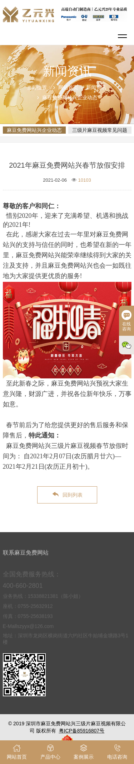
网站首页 (68, 87)
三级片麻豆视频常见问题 (99, 130)
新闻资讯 (96, 87)
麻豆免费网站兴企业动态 (69, 97)
